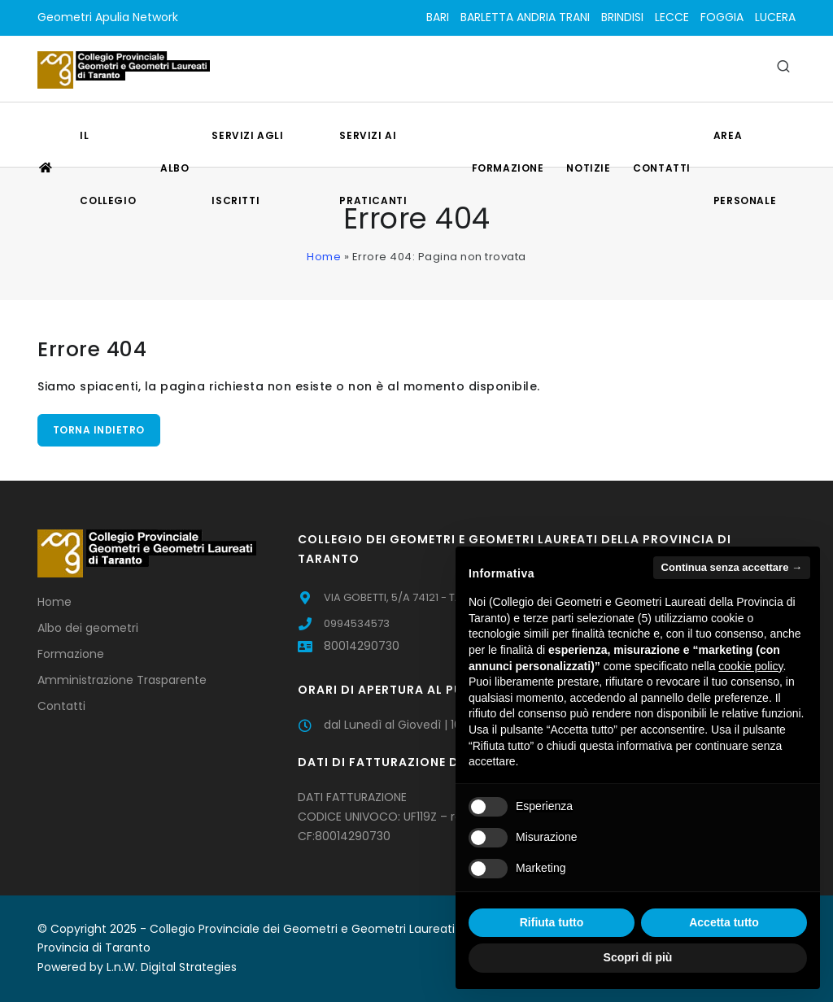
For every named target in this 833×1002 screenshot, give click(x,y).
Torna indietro (99, 430)
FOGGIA (722, 17)
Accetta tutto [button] (724, 922)
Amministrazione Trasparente (122, 680)
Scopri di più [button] (638, 957)
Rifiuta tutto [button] (552, 922)
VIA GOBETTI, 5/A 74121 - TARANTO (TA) (423, 597)
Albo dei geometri (87, 628)
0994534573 (357, 623)
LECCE (672, 17)
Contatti (662, 168)
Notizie (588, 168)
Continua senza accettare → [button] (731, 567)
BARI (437, 17)
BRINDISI (622, 17)
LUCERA (775, 17)
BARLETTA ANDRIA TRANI (525, 17)
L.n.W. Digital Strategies (172, 967)
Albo (174, 168)
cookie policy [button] (750, 666)
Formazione (507, 168)
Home (324, 256)
